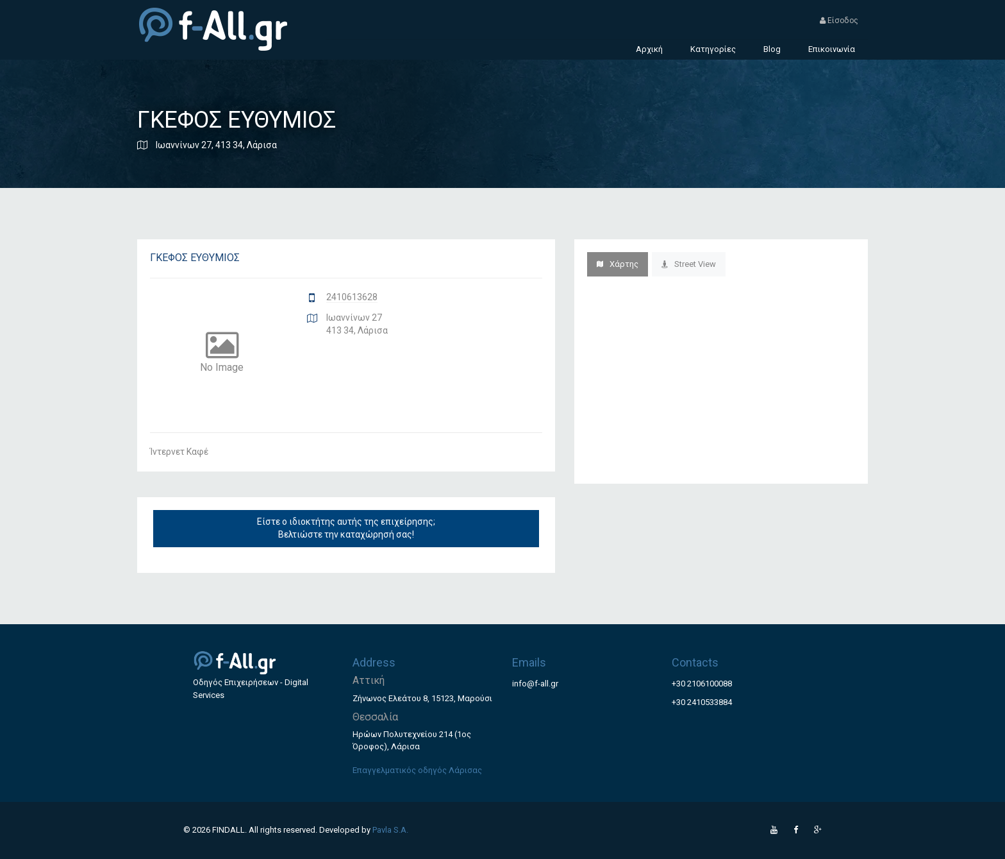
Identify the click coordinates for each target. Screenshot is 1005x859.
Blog (772, 49)
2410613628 (352, 297)
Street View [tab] (688, 264)
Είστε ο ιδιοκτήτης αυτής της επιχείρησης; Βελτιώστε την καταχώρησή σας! (346, 528)
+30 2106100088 (702, 683)
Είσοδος (839, 20)
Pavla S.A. (390, 830)
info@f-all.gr (535, 683)
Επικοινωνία (831, 49)
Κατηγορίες (713, 49)
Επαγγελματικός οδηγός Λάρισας (417, 770)
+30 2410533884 (702, 702)
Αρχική (649, 49)
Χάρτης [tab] (617, 264)
